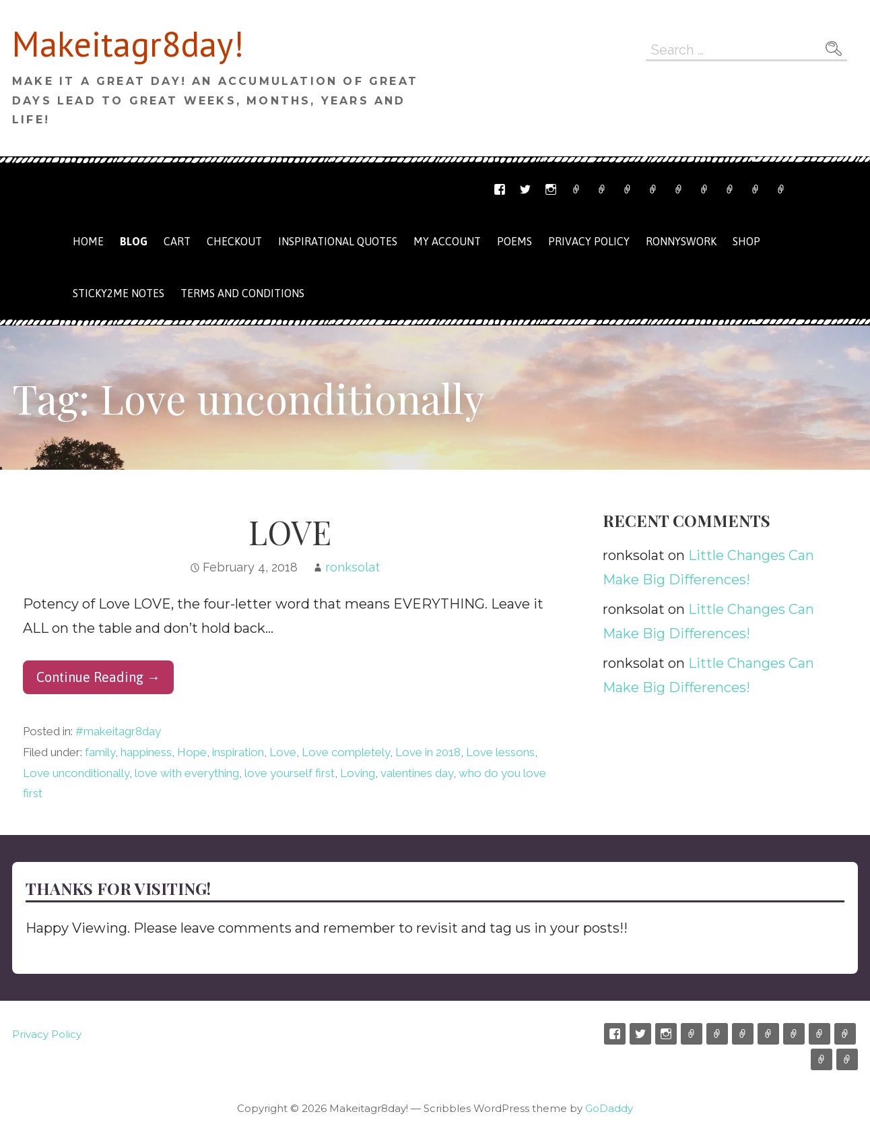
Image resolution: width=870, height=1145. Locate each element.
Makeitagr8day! (128, 43)
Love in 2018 (428, 752)
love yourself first (289, 773)
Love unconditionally (76, 773)
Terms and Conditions (755, 189)
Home (88, 241)
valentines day (416, 773)
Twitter (525, 189)
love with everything (187, 773)
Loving (357, 773)
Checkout (704, 189)
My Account (730, 189)
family (100, 752)
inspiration (238, 752)
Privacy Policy (781, 189)
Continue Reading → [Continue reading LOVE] (98, 677)
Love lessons (500, 752)
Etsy (576, 189)
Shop (653, 189)
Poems (514, 241)
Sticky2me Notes (118, 293)
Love (282, 752)
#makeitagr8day (118, 731)
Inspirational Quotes (337, 241)
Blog (133, 241)
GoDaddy (609, 1108)
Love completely (346, 752)
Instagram (551, 189)
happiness (146, 752)
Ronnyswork (627, 189)
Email (602, 189)
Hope (192, 752)
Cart (679, 189)
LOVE (289, 531)
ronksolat (352, 567)
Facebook (499, 189)
